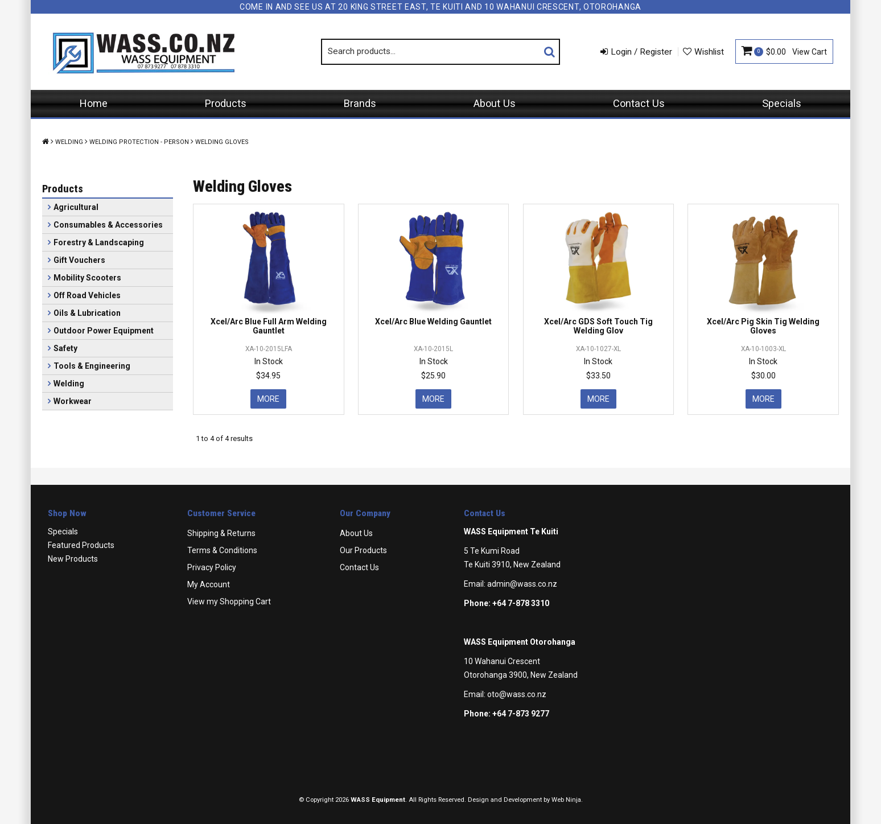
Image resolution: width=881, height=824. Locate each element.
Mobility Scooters (87, 277)
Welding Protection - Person (139, 142)
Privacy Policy (211, 567)
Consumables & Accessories (108, 224)
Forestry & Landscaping (98, 242)
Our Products (363, 550)
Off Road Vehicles (87, 295)
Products (225, 103)
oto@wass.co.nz (516, 694)
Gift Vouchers (79, 260)
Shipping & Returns (221, 533)
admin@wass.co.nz (522, 583)
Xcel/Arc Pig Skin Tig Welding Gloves (763, 326)
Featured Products (81, 545)
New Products (73, 558)
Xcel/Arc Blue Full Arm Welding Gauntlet (269, 326)
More (268, 398)
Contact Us (639, 103)
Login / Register (641, 51)
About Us (495, 103)
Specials (781, 103)
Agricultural (75, 207)
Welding (69, 142)
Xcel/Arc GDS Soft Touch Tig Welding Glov (598, 326)
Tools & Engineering (91, 365)
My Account (208, 584)
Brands (360, 103)
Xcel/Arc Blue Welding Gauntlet (433, 321)
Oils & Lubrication (87, 313)
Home (94, 103)
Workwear (72, 401)
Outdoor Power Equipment (103, 330)
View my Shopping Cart (229, 601)
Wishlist (709, 51)
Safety (65, 348)
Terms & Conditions (222, 550)
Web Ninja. (567, 800)
